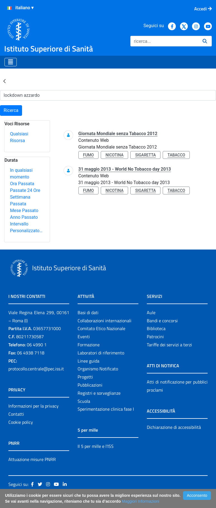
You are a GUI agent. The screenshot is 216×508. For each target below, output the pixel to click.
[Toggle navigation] (10, 62)
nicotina (114, 155)
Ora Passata (22, 183)
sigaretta (145, 155)
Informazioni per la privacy (33, 406)
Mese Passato (24, 210)
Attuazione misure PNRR (32, 459)
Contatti (16, 414)
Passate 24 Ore (25, 190)
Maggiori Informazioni (140, 501)
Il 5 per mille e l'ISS (96, 446)
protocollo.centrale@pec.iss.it (36, 368)
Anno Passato (24, 217)
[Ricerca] (164, 41)
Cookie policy (20, 422)
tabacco (176, 155)
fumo (88, 155)
